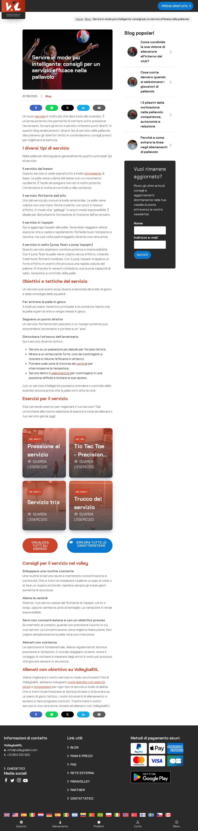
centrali (82, 363)
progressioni (42, 687)
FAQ (73, 764)
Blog (88, 19)
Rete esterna (82, 773)
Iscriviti (142, 254)
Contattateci (81, 798)
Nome (139, 223)
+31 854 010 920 (18, 755)
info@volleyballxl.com (22, 750)
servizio (40, 116)
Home (79, 19)
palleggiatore (60, 373)
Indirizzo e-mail (147, 237)
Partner (77, 790)
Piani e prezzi (81, 756)
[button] (44, 453)
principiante (92, 173)
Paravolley (80, 781)
